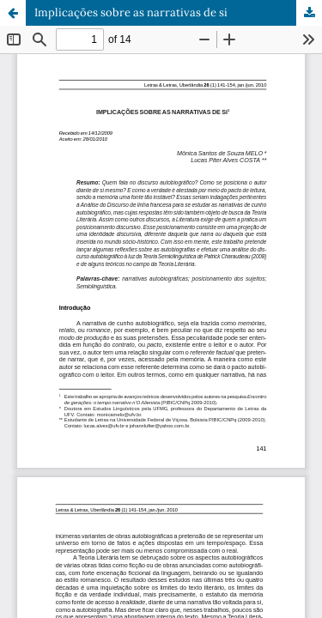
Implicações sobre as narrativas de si (131, 12)
